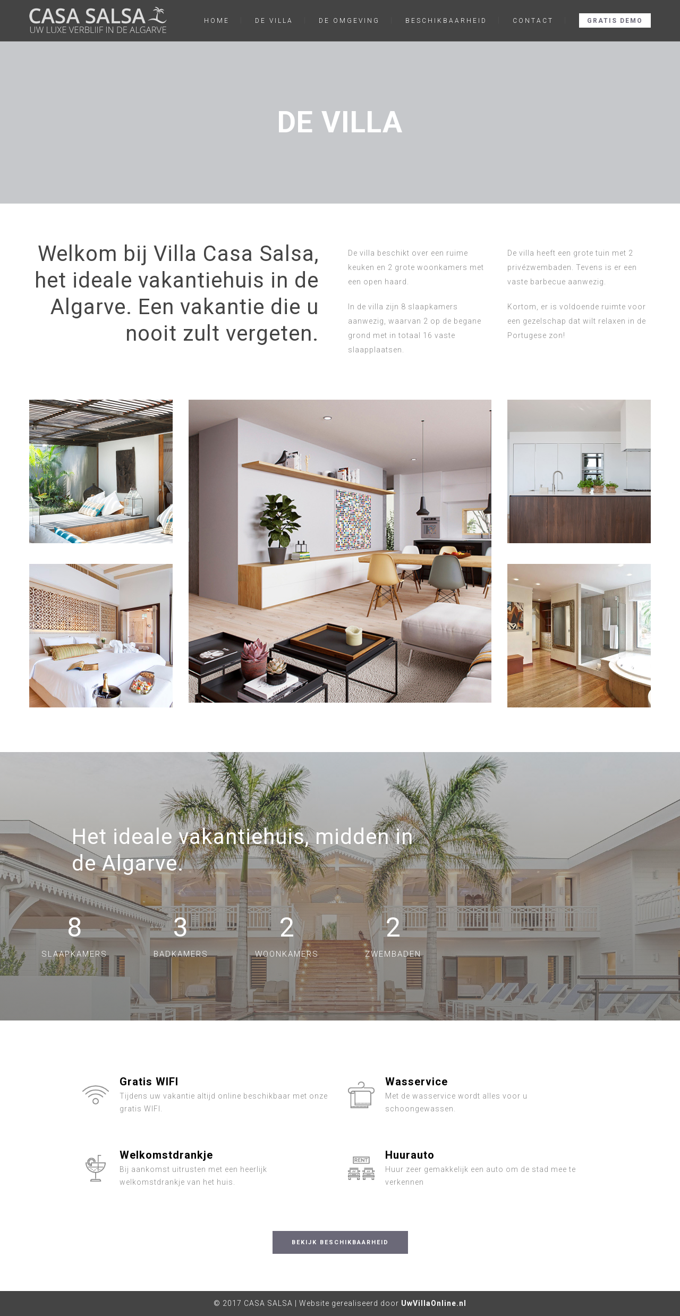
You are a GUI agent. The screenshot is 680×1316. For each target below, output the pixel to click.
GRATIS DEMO (615, 20)
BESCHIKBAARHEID (446, 20)
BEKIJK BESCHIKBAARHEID (340, 1242)
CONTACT (533, 20)
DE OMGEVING (349, 20)
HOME (217, 20)
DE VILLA (274, 20)
